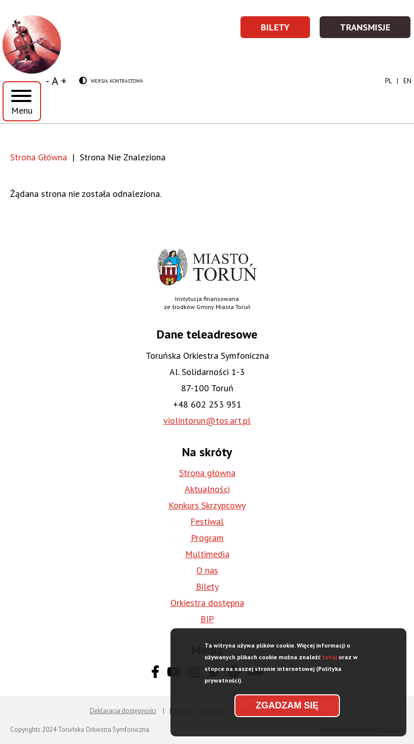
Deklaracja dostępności (123, 710)
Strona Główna (38, 157)
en (407, 81)
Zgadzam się (287, 709)
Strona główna (207, 473)
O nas (207, 570)
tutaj (329, 661)
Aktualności (207, 489)
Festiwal (207, 521)
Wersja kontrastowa (111, 81)
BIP (207, 619)
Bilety (286, 30)
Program (207, 538)
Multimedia (207, 554)
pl (388, 81)
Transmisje (375, 30)
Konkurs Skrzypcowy (207, 505)
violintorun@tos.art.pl (207, 420)
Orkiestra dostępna (207, 602)
